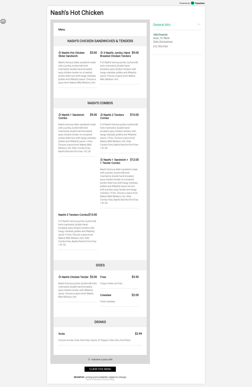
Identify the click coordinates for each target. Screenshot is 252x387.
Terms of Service (93, 379)
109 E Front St (160, 35)
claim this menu (100, 369)
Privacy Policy (108, 379)
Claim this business (163, 41)
